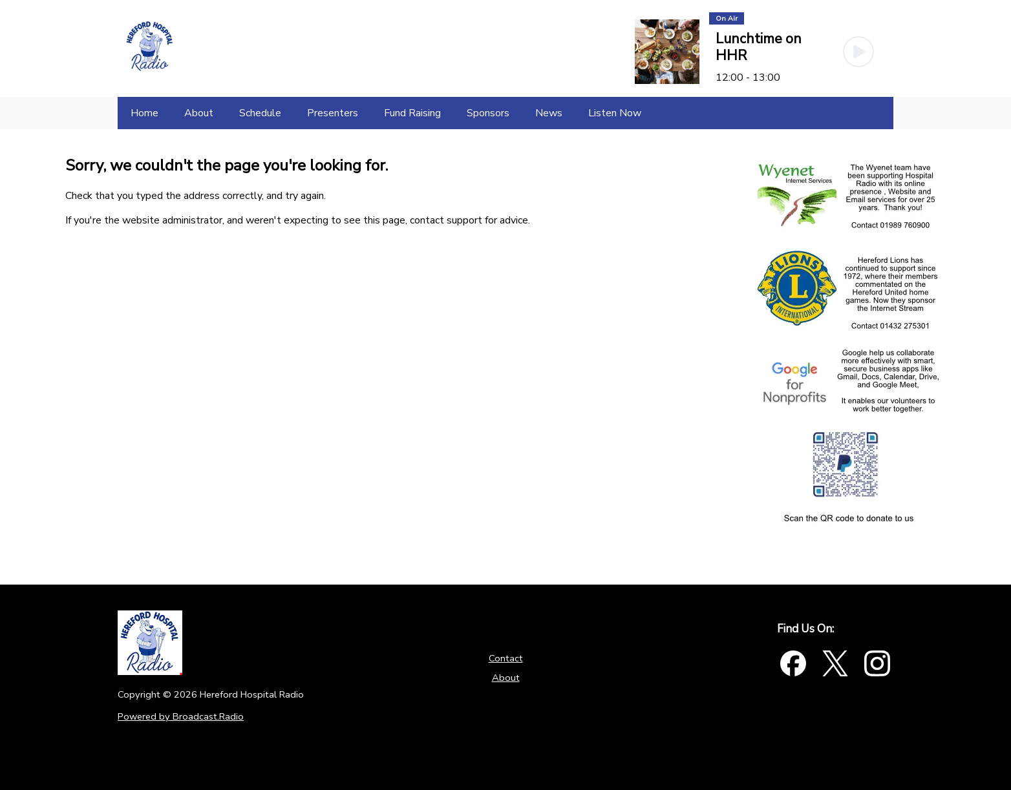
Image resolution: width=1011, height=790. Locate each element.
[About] (198, 113)
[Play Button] (858, 51)
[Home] (144, 113)
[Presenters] (332, 113)
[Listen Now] (614, 113)
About (506, 677)
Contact (506, 658)
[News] (548, 113)
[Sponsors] (488, 113)
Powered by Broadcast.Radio (181, 716)
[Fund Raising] (412, 113)
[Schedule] (260, 113)
